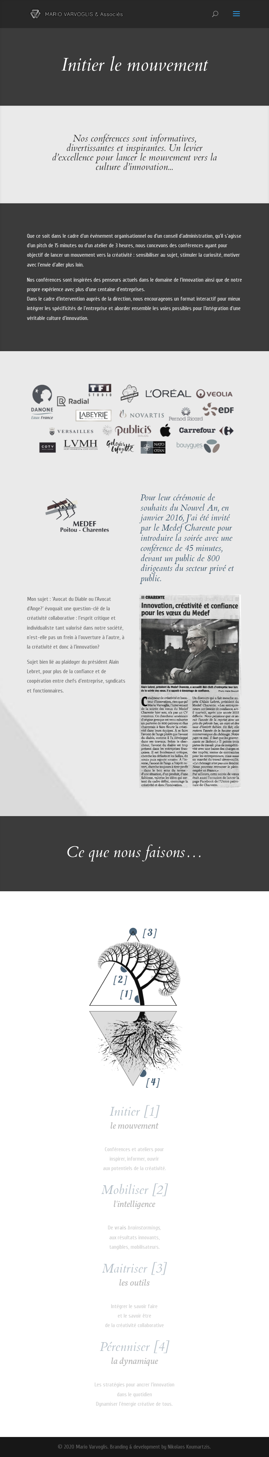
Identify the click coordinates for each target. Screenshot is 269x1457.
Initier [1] (134, 1111)
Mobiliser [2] (134, 1190)
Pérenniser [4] (134, 1347)
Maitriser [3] (134, 1268)
